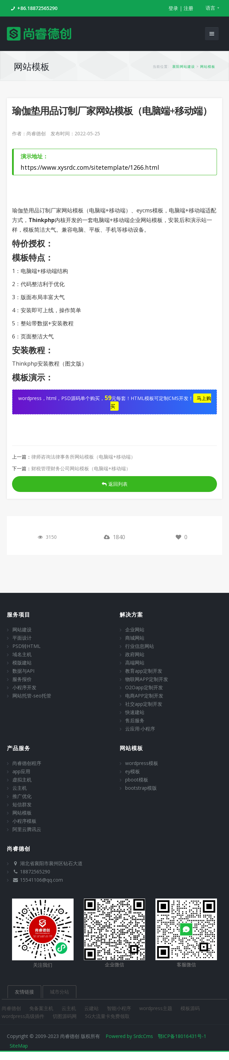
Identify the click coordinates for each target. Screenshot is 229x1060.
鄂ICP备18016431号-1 (182, 1036)
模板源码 (190, 1008)
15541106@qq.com (41, 880)
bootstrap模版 (141, 788)
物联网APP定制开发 (146, 679)
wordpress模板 (141, 763)
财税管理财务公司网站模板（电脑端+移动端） (81, 468)
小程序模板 (24, 821)
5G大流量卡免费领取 (107, 1016)
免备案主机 (42, 1008)
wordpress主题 (156, 1008)
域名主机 (22, 654)
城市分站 (59, 991)
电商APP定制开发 (144, 695)
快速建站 (134, 712)
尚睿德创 (12, 1008)
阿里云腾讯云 (26, 829)
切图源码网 (65, 1016)
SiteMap (19, 1045)
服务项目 (18, 614)
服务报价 (22, 679)
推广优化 (22, 796)
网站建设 (22, 629)
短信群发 (22, 804)
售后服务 (134, 720)
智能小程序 (119, 1008)
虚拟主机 (22, 779)
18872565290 (35, 871)
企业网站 (134, 629)
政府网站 (134, 654)
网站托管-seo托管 (31, 695)
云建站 (92, 1008)
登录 (173, 8)
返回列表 (115, 484)
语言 (210, 7)
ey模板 (132, 771)
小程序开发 (24, 687)
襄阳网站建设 (183, 66)
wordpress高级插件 (24, 1016)
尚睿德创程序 (26, 763)
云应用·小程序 (140, 728)
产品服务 (18, 748)
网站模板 (207, 66)
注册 (188, 8)
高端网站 (134, 662)
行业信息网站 (139, 646)
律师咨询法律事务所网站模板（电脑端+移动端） (83, 456)
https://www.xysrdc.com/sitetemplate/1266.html (90, 167)
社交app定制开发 (143, 704)
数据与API (23, 671)
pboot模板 (136, 779)
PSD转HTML (26, 646)
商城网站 (134, 637)
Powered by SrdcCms (129, 1036)
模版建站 (22, 662)
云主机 (19, 788)
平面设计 (22, 637)
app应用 (21, 771)
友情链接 (24, 991)
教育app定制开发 (143, 671)
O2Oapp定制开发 (144, 687)
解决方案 (131, 614)
